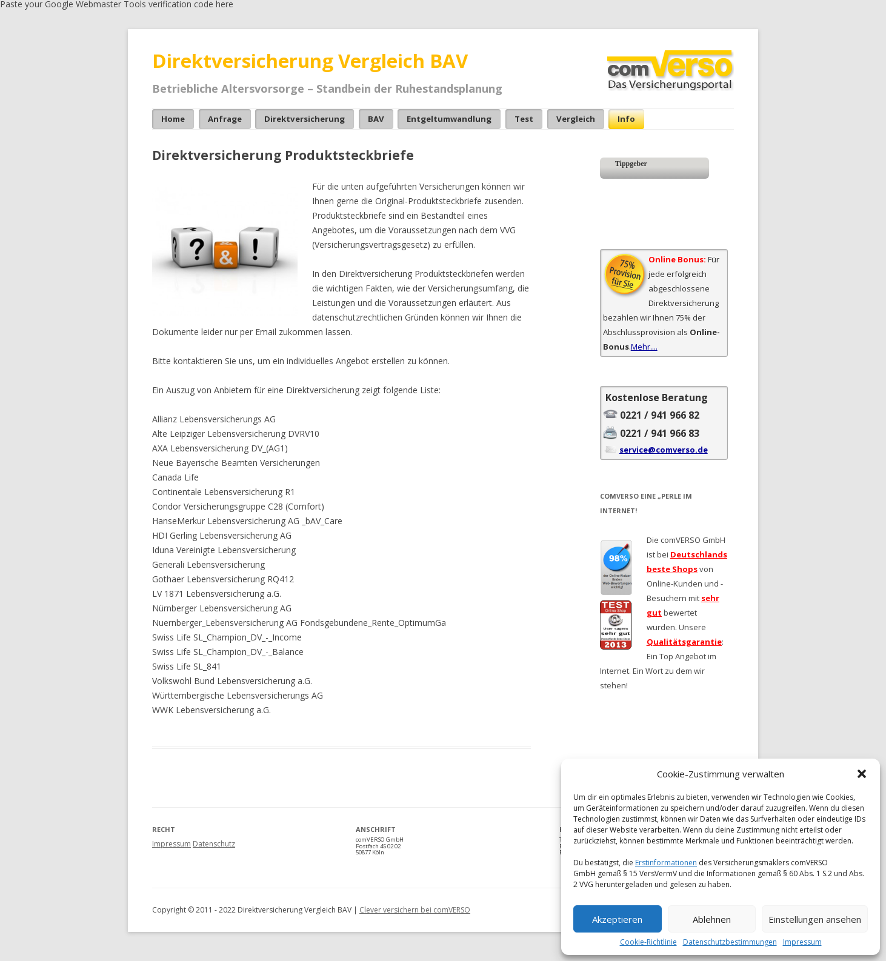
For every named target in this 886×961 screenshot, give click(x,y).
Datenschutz (214, 844)
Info (626, 118)
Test (524, 118)
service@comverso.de (663, 449)
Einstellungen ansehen (814, 919)
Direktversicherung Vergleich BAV (310, 60)
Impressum (802, 942)
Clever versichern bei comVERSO (414, 910)
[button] (862, 774)
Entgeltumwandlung (449, 118)
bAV (376, 118)
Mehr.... (644, 346)
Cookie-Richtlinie (648, 942)
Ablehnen (712, 919)
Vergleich (575, 118)
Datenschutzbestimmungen (730, 942)
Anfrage (225, 118)
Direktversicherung (304, 118)
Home (173, 118)
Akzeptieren (617, 919)
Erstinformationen (666, 862)
